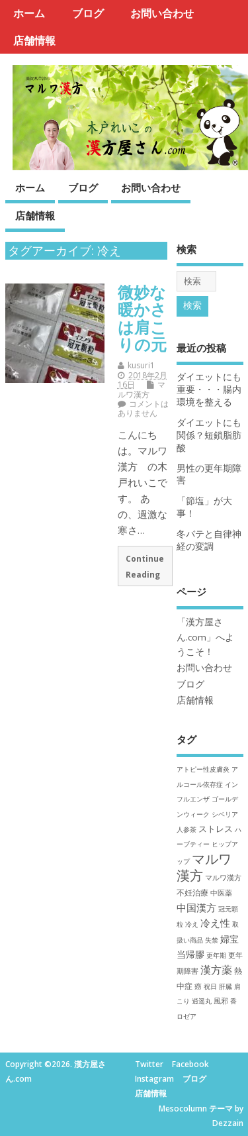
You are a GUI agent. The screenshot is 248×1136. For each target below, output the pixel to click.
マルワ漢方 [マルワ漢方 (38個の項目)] (204, 867)
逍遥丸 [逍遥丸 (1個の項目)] (202, 1001)
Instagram (154, 1078)
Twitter (149, 1064)
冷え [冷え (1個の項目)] (191, 924)
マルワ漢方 (141, 389)
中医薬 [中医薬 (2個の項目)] (221, 893)
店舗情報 (34, 40)
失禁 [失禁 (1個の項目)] (211, 940)
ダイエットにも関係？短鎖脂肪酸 (209, 435)
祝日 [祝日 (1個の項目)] (210, 986)
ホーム (29, 13)
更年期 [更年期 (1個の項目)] (216, 955)
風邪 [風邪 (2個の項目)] (221, 1001)
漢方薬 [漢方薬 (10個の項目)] (216, 969)
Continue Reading (145, 566)
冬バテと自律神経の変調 (209, 540)
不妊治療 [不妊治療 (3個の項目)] (192, 892)
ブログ (88, 13)
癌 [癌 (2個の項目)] (198, 986)
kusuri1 (141, 365)
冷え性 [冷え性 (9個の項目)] (215, 923)
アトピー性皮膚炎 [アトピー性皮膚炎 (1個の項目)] (203, 769)
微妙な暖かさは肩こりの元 (142, 318)
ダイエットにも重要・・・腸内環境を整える (209, 389)
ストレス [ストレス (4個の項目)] (215, 829)
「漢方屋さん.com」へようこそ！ (205, 637)
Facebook (190, 1064)
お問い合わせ (162, 13)
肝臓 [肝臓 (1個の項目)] (225, 986)
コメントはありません (143, 408)
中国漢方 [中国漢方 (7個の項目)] (196, 907)
